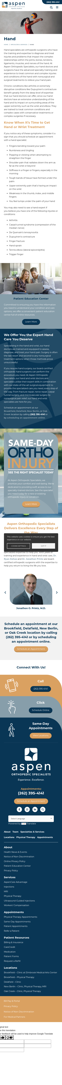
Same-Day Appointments (17, 921)
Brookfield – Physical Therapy (19, 977)
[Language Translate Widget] (31, 818)
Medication (10, 952)
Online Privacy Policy (14, 861)
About (7, 832)
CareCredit (9, 947)
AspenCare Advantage (15, 882)
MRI (6, 891)
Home (6, 44)
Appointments (45, 837)
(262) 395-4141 (53, 2)
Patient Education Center (17, 866)
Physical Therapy (25, 837)
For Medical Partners (14, 1017)
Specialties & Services (19, 44)
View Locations (40, 735)
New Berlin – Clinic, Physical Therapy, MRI (25, 986)
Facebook (19, 809)
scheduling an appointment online (26, 418)
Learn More (31, 321)
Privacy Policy (11, 870)
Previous (5, 592)
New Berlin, (33, 411)
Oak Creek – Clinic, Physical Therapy (22, 991)
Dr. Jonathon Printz (32, 559)
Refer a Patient (11, 931)
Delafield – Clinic (12, 982)
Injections (9, 887)
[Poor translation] (9, 1037)
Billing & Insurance (13, 942)
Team (15, 832)
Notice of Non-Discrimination (19, 856)
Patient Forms (11, 956)
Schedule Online (40, 710)
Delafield (21, 411)
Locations (9, 837)
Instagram (27, 809)
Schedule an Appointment (31, 649)
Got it (43, 546)
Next (56, 592)
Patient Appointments (15, 926)
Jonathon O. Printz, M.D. (31, 608)
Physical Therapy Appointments (20, 917)
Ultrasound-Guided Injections (19, 901)
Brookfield (9, 411)
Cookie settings (18, 546)
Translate (28, 823)
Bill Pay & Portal (12, 1001)
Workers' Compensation (16, 905)
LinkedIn (35, 809)
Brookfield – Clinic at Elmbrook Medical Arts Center (30, 972)
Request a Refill (12, 961)
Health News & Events (15, 852)
